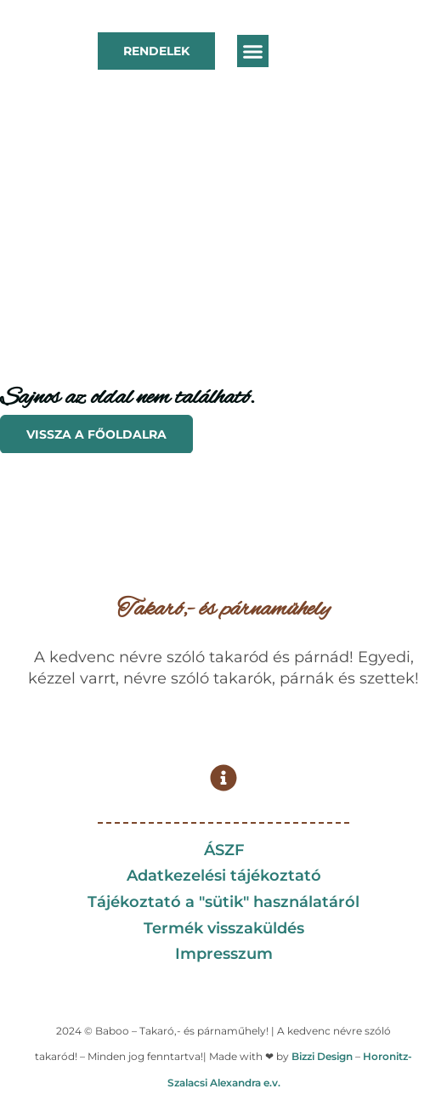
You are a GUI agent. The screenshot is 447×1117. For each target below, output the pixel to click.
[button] (253, 51)
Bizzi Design (322, 1056)
